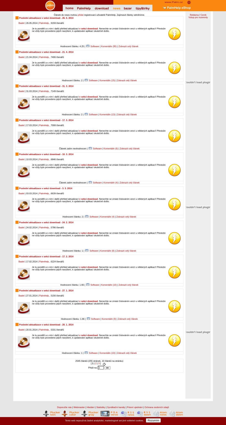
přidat (81, 15)
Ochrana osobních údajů (156, 407)
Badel (21, 23)
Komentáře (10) (109, 285)
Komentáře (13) (107, 114)
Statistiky (100, 407)
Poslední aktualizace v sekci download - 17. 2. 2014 (46, 256)
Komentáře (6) (111, 148)
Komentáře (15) (107, 80)
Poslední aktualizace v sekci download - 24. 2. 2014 (46, 222)
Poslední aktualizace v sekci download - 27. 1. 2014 (46, 290)
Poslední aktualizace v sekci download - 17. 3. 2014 (46, 120)
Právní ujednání (135, 407)
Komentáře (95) (109, 46)
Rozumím (153, 420)
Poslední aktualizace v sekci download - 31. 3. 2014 (46, 86)
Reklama (194, 15)
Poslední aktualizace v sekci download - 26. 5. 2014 (46, 18)
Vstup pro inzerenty (198, 17)
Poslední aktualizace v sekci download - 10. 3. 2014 (46, 154)
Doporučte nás (64, 407)
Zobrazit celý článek (128, 46)
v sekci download (88, 28)
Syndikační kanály (116, 407)
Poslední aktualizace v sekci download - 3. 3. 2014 (45, 188)
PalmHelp (44, 23)
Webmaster (79, 407)
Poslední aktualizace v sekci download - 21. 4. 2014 (46, 52)
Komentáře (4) (111, 182)
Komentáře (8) (107, 251)
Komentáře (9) (109, 319)
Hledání (91, 407)
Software (94, 46)
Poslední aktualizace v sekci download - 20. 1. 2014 (46, 324)
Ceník (203, 15)
